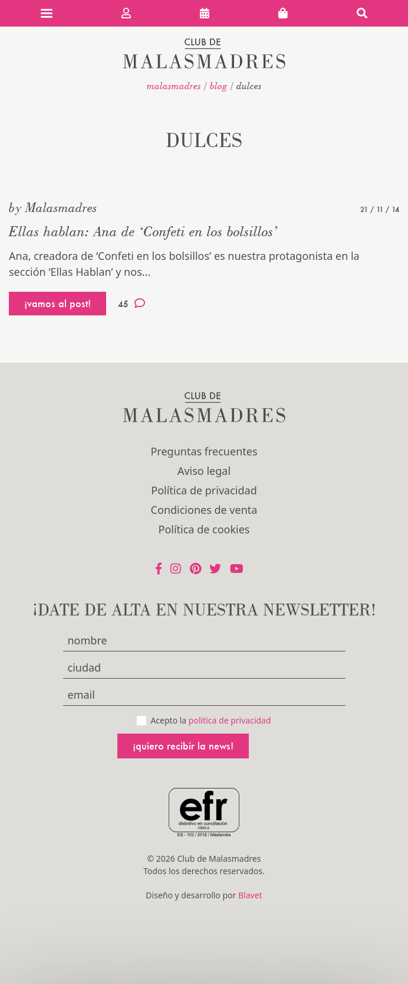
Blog (219, 85)
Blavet (250, 895)
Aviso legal (204, 471)
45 (131, 303)
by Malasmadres (53, 207)
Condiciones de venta (204, 510)
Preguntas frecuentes (203, 451)
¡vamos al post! (57, 303)
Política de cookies (204, 529)
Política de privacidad (203, 490)
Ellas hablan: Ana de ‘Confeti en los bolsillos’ (143, 231)
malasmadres (174, 85)
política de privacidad (230, 720)
